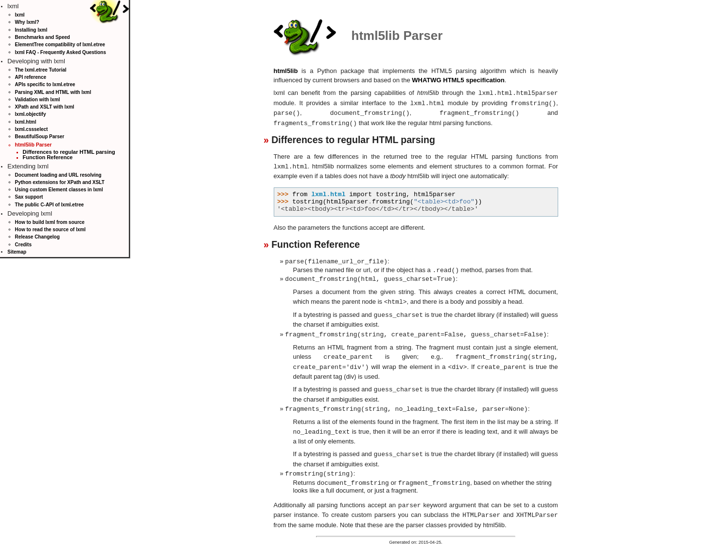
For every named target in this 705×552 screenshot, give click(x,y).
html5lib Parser (33, 144)
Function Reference (48, 157)
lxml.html (25, 122)
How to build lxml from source (50, 222)
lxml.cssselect (31, 129)
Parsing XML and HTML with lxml (53, 92)
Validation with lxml (37, 99)
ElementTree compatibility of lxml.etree (60, 44)
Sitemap (16, 252)
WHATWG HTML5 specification (458, 80)
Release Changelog (37, 236)
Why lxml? (27, 22)
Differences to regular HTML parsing (69, 152)
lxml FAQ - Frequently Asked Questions (60, 52)
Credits (23, 244)
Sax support (29, 197)
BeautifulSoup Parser (40, 136)
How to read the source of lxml (50, 229)
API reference (30, 77)
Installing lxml (31, 30)
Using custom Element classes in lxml (59, 189)
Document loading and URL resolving (58, 175)
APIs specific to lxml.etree (45, 84)
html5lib (286, 70)
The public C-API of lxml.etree (49, 204)
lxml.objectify (30, 114)
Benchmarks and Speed (42, 37)
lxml (20, 15)
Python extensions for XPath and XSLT (60, 182)
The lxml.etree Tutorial (41, 70)
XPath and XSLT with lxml (44, 107)
